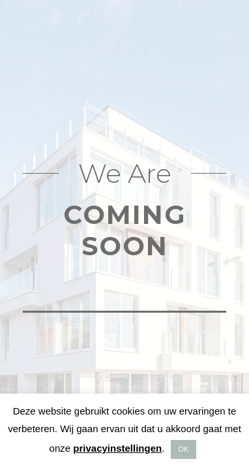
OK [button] (184, 449)
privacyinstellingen (117, 448)
